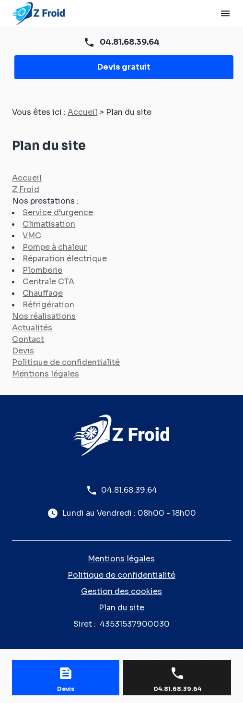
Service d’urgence (58, 212)
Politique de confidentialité (66, 362)
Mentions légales (45, 374)
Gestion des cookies (121, 591)
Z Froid (25, 189)
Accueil (82, 112)
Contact (28, 339)
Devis (23, 351)
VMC (32, 235)
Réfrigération (48, 305)
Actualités (32, 328)
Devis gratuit (123, 67)
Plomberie (42, 270)
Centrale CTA (48, 282)
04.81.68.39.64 (130, 42)
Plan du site (121, 608)
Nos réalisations (44, 316)
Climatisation (49, 224)
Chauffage (43, 293)
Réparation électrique (65, 259)
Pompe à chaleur (55, 247)
